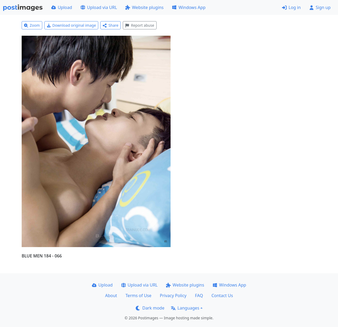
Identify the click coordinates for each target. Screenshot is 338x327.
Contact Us (222, 295)
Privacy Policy (173, 295)
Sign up (320, 7)
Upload (61, 7)
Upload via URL (99, 7)
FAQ (199, 295)
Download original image (71, 25)
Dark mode (150, 308)
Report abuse (139, 25)
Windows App (188, 7)
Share (110, 25)
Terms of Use (138, 295)
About (111, 295)
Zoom (32, 25)
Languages (185, 308)
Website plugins (144, 7)
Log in (291, 7)
